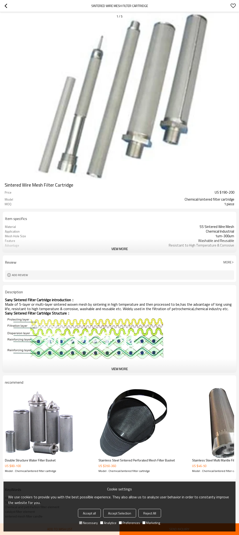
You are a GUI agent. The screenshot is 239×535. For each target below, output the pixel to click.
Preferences (129, 522)
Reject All (149, 513)
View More (119, 248)
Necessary (88, 522)
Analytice (108, 522)
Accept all (89, 513)
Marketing (151, 522)
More (227, 262)
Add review (20, 275)
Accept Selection (119, 513)
